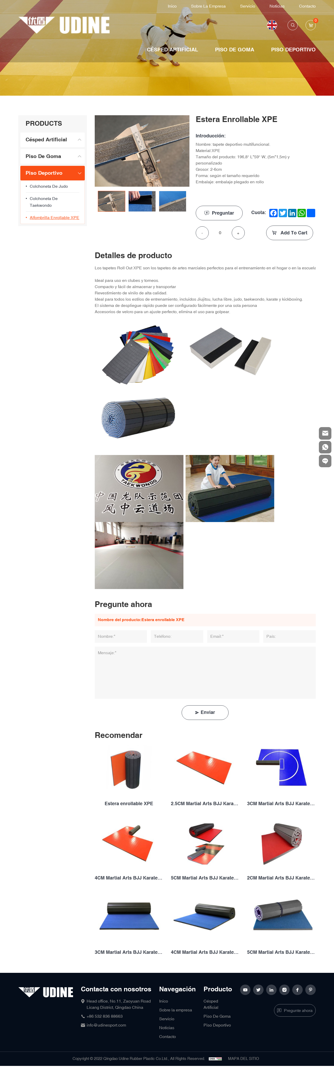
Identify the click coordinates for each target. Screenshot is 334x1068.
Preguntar (223, 213)
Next (183, 151)
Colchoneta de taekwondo (44, 202)
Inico (172, 6)
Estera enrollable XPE (129, 804)
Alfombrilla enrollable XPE (54, 217)
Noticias (277, 6)
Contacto (307, 6)
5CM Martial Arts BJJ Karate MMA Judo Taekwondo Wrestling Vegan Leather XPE (205, 878)
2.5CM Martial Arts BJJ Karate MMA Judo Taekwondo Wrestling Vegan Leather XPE (205, 804)
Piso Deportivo (293, 49)
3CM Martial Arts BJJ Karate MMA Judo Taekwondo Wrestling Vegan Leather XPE (281, 804)
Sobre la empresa (208, 6)
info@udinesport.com (106, 1025)
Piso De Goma (234, 49)
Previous (100, 151)
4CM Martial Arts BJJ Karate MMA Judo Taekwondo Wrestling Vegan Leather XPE (129, 878)
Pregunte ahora (298, 1010)
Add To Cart (293, 233)
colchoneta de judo (49, 186)
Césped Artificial (172, 49)
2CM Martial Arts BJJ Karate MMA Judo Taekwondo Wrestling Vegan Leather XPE (281, 878)
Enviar (208, 712)
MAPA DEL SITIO (243, 1058)
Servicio (247, 6)
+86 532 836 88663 (105, 1016)
